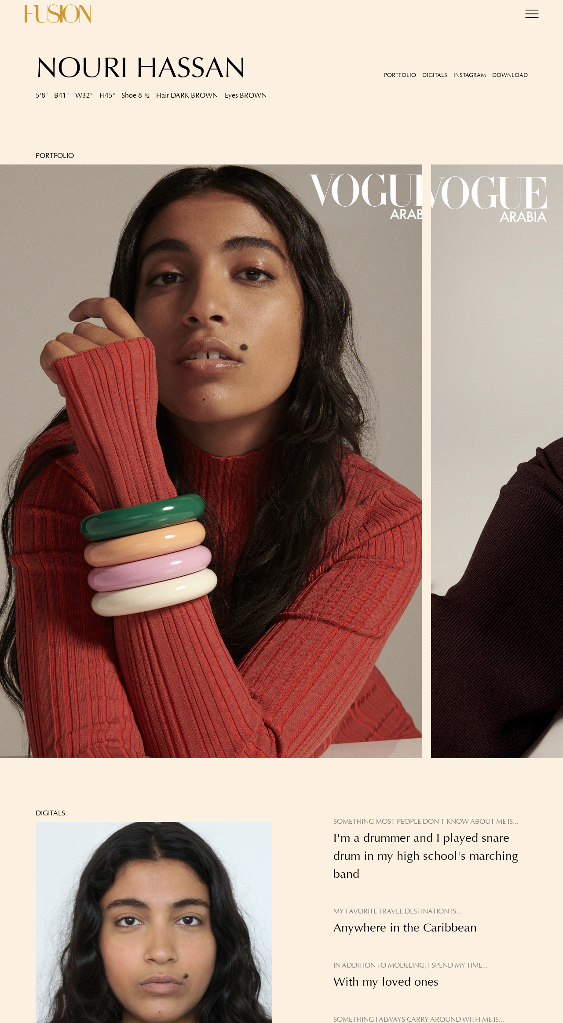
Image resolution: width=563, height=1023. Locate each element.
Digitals (434, 75)
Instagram (469, 75)
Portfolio (400, 75)
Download (510, 75)
